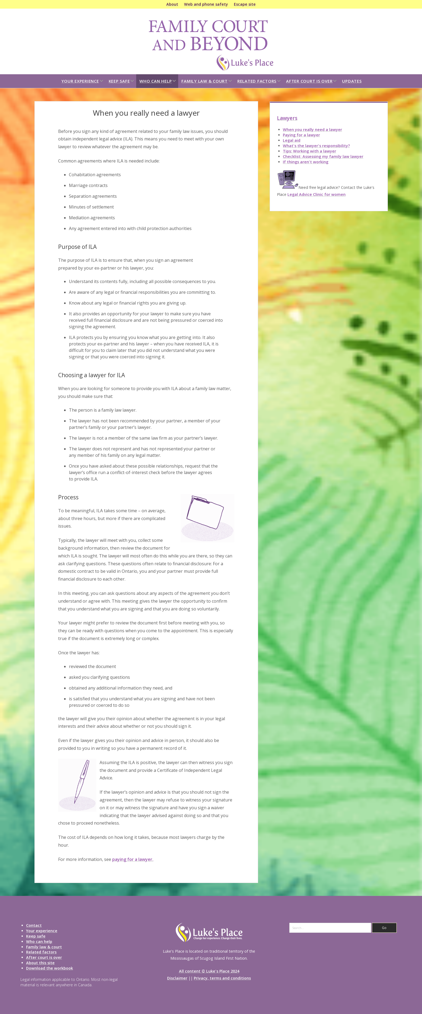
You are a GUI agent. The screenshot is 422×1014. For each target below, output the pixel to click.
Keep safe (119, 81)
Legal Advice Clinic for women (316, 194)
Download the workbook (49, 968)
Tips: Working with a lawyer (309, 151)
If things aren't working (305, 161)
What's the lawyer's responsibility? (316, 145)
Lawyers (287, 118)
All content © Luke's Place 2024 (209, 971)
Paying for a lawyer (301, 134)
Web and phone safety (206, 4)
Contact (34, 925)
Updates (351, 81)
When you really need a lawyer (312, 129)
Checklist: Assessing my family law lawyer (323, 156)
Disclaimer (177, 978)
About (172, 4)
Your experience (80, 81)
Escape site (245, 4)
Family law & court (204, 81)
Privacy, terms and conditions (222, 978)
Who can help (155, 81)
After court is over (309, 81)
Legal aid (291, 140)
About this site (40, 962)
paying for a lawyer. (132, 859)
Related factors (256, 81)
